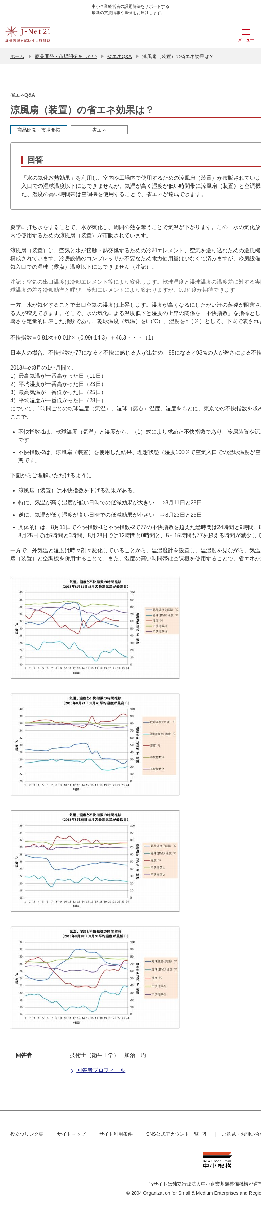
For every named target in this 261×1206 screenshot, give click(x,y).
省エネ (99, 130)
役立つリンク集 (27, 1134)
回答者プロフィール (97, 1070)
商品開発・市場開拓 (38, 130)
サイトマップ (72, 1134)
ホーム (17, 56)
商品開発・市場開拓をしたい (66, 56)
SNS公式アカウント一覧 (176, 1134)
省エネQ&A (119, 56)
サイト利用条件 (116, 1134)
